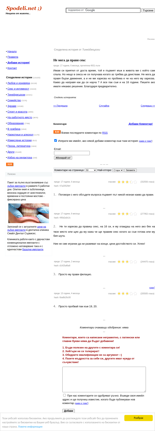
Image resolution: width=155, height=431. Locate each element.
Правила (13, 56)
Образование (16, 123)
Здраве (12, 105)
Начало (12, 51)
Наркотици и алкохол (21, 134)
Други (11, 151)
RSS (105, 132)
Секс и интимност (18, 88)
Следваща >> (148, 105)
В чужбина (14, 128)
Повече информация (30, 426)
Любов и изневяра (19, 83)
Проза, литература (19, 145)
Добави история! (19, 62)
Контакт (12, 68)
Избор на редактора (20, 157)
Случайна (104, 105)
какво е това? (145, 141)
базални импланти (32, 249)
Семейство (14, 100)
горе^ (152, 287)
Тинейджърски (16, 94)
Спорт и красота (17, 111)
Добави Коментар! (141, 123)
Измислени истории (20, 140)
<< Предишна (60, 105)
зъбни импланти (16, 186)
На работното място (20, 117)
